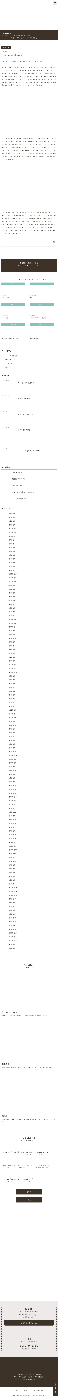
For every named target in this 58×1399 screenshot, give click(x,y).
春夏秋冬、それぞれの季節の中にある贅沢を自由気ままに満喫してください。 (29, 993)
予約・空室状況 (56, 1388)
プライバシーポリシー (37, 1390)
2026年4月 (9, 513)
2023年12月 (9, 619)
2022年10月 (9, 672)
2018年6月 (9, 865)
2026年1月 (9, 525)
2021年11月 (9, 714)
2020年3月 (9, 786)
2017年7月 (9, 906)
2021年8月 (9, 725)
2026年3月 (9, 517)
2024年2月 (9, 612)
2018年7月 (9, 861)
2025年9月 (9, 540)
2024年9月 (9, 585)
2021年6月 (9, 733)
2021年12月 (9, 710)
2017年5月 (9, 914)
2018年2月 (9, 880)
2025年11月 (9, 532)
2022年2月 (9, 702)
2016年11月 (9, 937)
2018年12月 (9, 842)
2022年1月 (9, 706)
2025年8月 (9, 544)
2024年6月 (9, 597)
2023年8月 (9, 634)
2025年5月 (9, 555)
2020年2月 (9, 789)
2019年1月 (9, 838)
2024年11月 (9, 578)
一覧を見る (29, 1192)
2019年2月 (9, 835)
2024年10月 (9, 581)
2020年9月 (9, 767)
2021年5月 (9, 736)
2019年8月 (9, 812)
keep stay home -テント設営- (48, 242)
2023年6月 (9, 642)
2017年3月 (9, 921)
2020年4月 (9, 782)
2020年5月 (9, 778)
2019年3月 (9, 831)
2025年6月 (9, 551)
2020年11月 (9, 759)
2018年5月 (9, 869)
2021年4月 (9, 740)
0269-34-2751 (29, 1345)
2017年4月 (9, 918)
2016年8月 (9, 948)
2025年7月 (9, 547)
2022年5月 (9, 691)
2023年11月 (9, 623)
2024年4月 (9, 604)
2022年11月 (9, 668)
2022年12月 (9, 665)
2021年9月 (9, 721)
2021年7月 (9, 729)
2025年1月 (9, 570)
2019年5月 (9, 823)
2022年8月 (9, 680)
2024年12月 (9, 574)
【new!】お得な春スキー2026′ (16, 36)
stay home (5, 242)
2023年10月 (9, 627)
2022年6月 (9, 687)
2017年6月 (9, 910)
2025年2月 (9, 566)
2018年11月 (9, 846)
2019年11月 (9, 801)
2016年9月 (9, 944)
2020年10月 (9, 763)
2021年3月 (9, 744)
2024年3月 (9, 608)
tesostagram (29, 1200)
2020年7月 (9, 774)
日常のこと (9, 363)
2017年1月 (9, 929)
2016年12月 (9, 933)
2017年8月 (9, 903)
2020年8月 (9, 770)
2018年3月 (9, 876)
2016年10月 (9, 940)
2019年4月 (9, 827)
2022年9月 (9, 676)
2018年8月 (9, 857)
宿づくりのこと (10, 360)
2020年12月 (9, 755)
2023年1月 (9, 661)
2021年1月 (9, 751)
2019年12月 (9, 797)
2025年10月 (9, 536)
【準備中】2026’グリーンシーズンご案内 (19, 38)
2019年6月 (9, 819)
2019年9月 (9, 808)
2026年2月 (9, 521)
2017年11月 (9, 891)
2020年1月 (9, 793)
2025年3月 (9, 563)
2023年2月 (9, 657)
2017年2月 (9, 925)
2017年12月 (9, 888)
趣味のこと (9, 367)
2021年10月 (9, 717)
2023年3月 (9, 653)
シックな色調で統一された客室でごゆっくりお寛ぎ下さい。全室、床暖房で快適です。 (29, 1045)
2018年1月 (9, 884)
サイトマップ (24, 1390)
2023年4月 (9, 649)
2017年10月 (9, 895)
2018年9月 (9, 853)
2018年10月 (9, 850)
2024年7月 (9, 593)
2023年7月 (9, 638)
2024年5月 (9, 600)
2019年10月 (9, 804)
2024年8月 (9, 589)
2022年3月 (9, 699)
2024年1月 (9, 615)
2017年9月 (9, 899)
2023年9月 (9, 631)
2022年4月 (9, 695)
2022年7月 (9, 684)
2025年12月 (9, 529)
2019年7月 (9, 816)
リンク (16, 1390)
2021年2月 (9, 748)
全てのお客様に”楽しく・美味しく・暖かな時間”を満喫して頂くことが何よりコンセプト (29, 1098)
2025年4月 (9, 559)
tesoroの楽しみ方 (11, 356)
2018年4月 (9, 872)
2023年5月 (9, 646)
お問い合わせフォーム (29, 1323)
